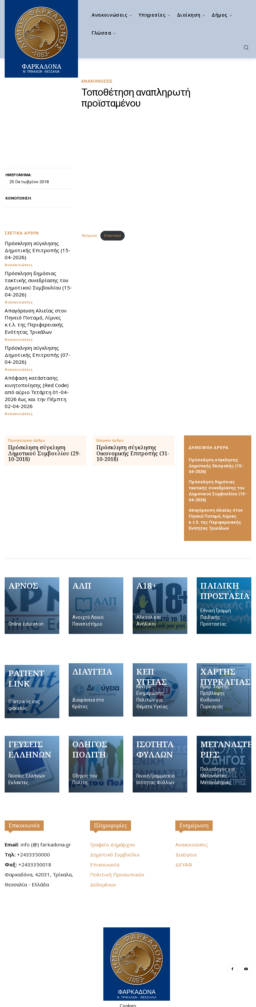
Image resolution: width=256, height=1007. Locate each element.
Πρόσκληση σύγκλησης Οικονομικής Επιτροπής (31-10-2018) (132, 452)
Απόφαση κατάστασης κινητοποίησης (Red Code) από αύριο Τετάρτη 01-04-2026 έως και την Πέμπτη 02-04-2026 (36, 391)
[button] (246, 47)
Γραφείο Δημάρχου (112, 840)
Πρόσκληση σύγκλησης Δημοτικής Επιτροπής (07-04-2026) (37, 354)
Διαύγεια (185, 850)
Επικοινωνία (24, 821)
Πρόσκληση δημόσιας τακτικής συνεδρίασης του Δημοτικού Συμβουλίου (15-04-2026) (38, 283)
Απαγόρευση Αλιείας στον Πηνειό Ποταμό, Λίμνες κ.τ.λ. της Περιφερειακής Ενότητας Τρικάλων (35, 320)
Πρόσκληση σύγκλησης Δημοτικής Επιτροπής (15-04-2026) (37, 250)
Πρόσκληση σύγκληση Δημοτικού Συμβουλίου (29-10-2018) (44, 452)
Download (112, 236)
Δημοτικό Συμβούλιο (115, 850)
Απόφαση (89, 236)
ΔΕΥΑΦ (183, 860)
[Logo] (137, 960)
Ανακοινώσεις (97, 81)
